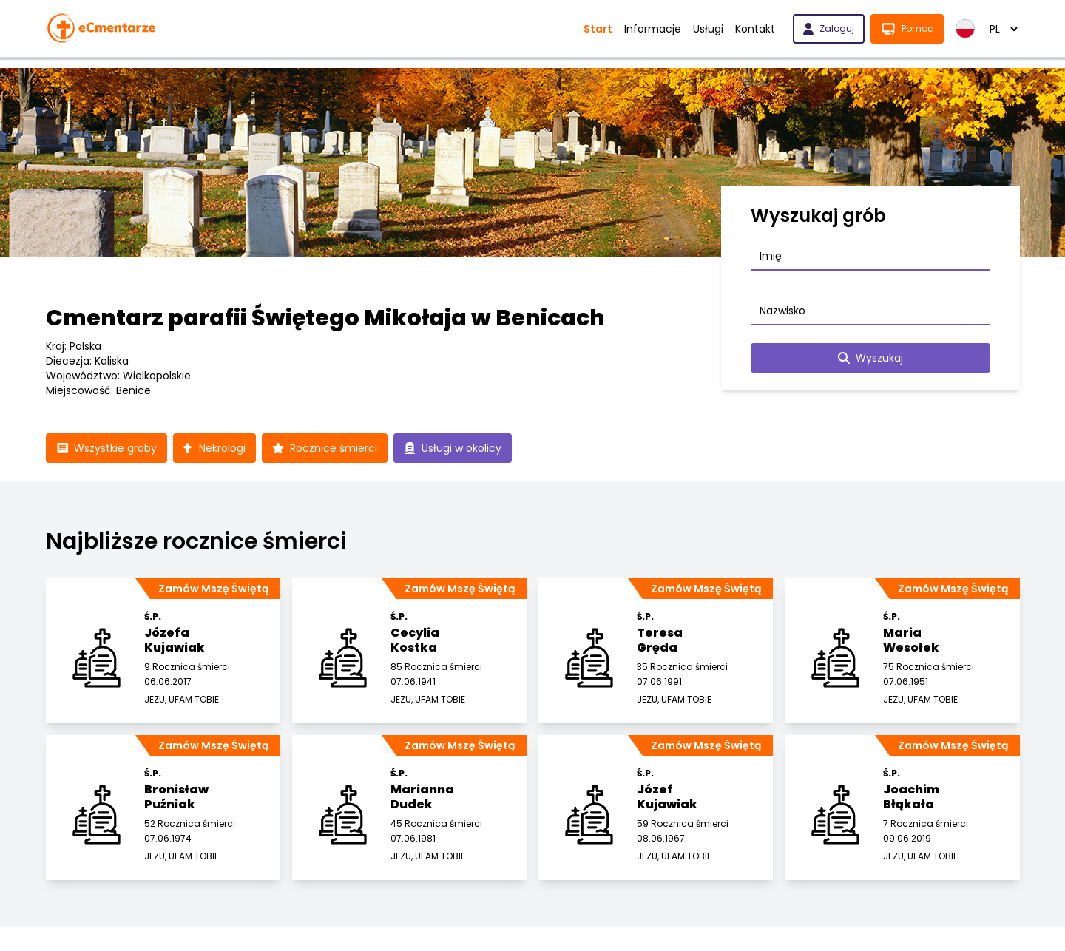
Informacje (652, 28)
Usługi (708, 28)
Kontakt (755, 28)
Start (598, 28)
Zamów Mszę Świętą (213, 588)
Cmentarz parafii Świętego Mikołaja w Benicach (325, 318)
